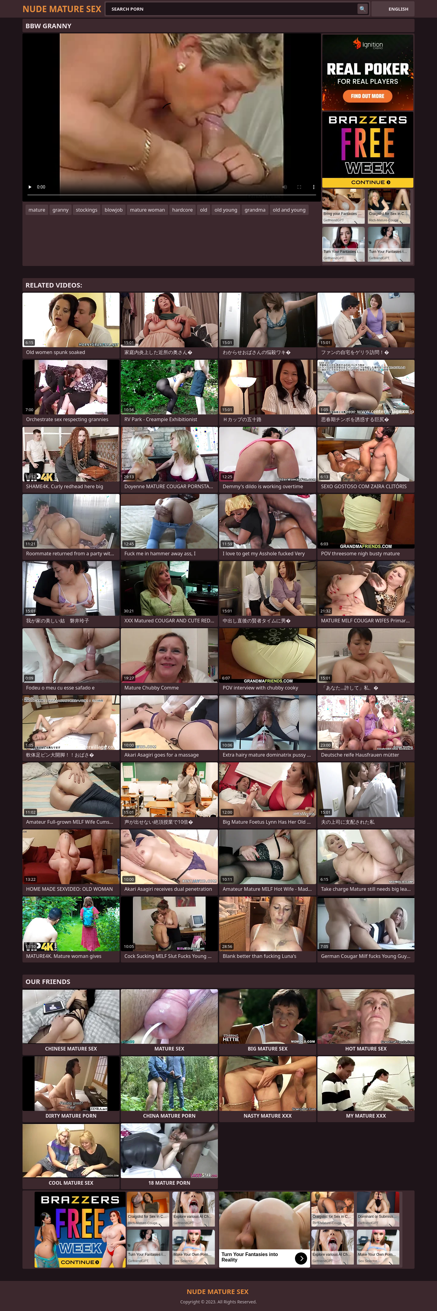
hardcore (182, 209)
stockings (86, 209)
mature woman (147, 209)
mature (37, 209)
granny (61, 209)
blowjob (114, 209)
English (398, 9)
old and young (289, 209)
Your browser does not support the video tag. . (171, 117)
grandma (255, 209)
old (203, 209)
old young (226, 209)
